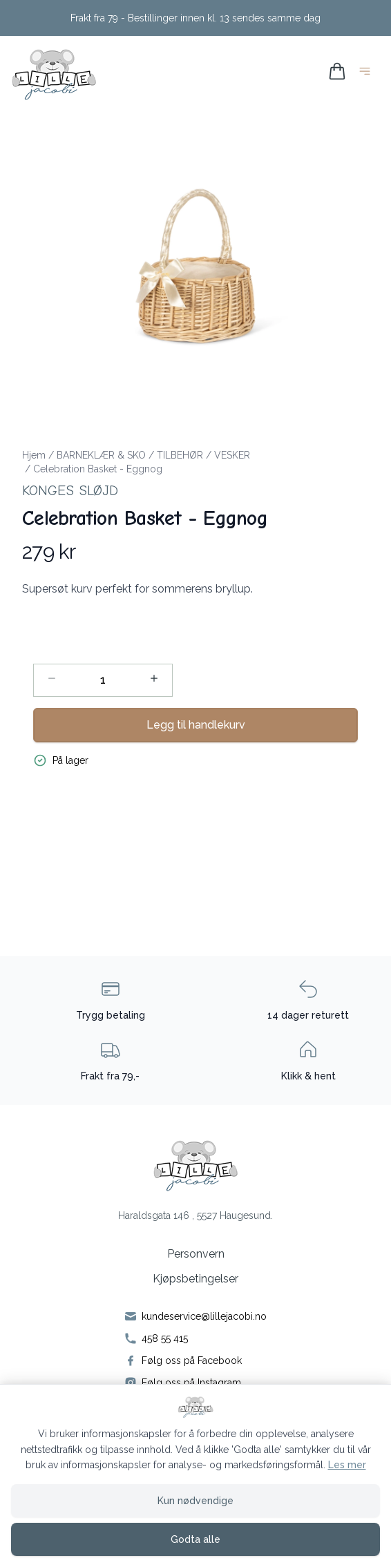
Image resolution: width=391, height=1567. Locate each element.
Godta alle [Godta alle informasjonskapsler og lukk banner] (195, 1539)
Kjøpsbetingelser (195, 1278)
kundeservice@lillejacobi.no (204, 1316)
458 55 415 (165, 1338)
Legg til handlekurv (195, 724)
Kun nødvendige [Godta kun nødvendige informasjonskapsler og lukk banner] (195, 1500)
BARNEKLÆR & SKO (101, 455)
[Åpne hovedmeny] (367, 73)
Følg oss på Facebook (192, 1360)
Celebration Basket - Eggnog (97, 468)
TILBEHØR (180, 455)
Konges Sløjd (70, 491)
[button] (195, 266)
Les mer (347, 1464)
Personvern (196, 1253)
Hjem (34, 455)
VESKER (232, 455)
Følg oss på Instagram (191, 1382)
